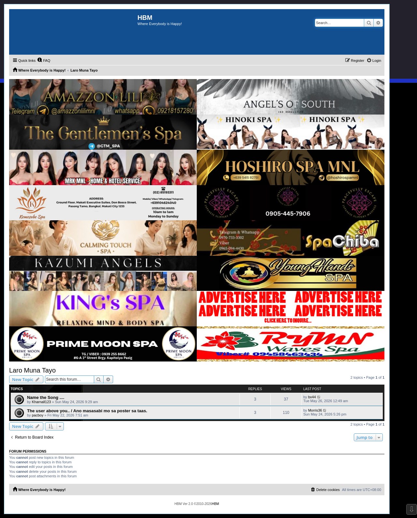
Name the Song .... (45, 397)
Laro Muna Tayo (32, 370)
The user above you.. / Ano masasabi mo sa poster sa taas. (87, 410)
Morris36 (315, 410)
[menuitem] (43, 60)
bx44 (312, 397)
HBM (215, 504)
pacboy (37, 415)
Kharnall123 (41, 402)
